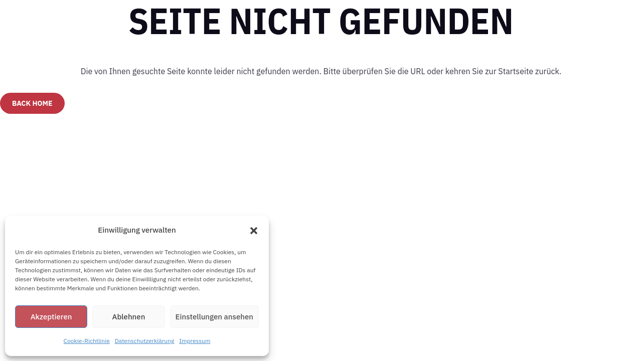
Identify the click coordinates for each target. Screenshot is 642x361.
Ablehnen (128, 316)
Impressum (194, 340)
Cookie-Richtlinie (87, 340)
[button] (254, 231)
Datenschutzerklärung (145, 340)
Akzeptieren (51, 316)
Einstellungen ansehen (214, 316)
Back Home (32, 103)
